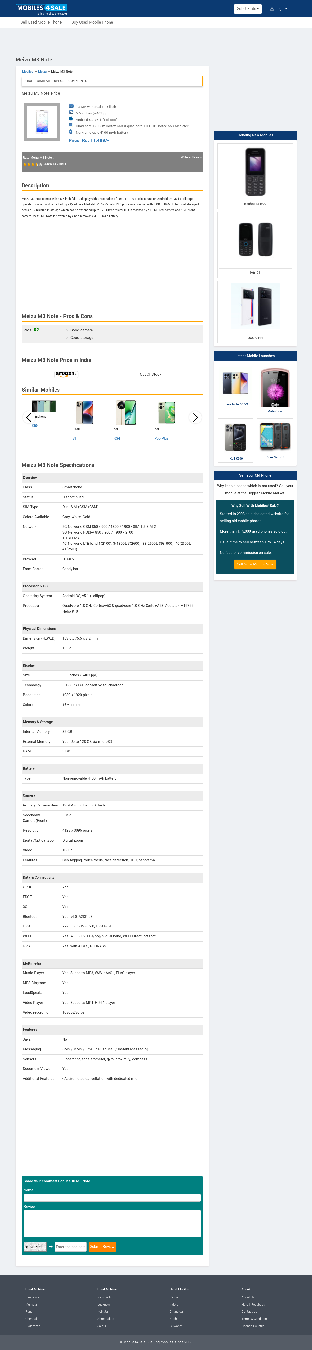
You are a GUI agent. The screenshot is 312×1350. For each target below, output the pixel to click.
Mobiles (27, 71)
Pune (29, 1312)
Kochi (174, 1319)
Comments (77, 81)
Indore (174, 1304)
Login (278, 8)
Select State (248, 8)
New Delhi (104, 1297)
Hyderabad (32, 1326)
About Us (248, 1297)
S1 (75, 438)
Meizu (42, 71)
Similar (43, 81)
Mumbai (31, 1304)
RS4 (116, 438)
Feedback (258, 1304)
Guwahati (176, 1326)
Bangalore (32, 1297)
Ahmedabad (105, 1319)
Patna (174, 1297)
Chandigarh (177, 1312)
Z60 (35, 425)
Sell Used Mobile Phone (41, 22)
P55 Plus (161, 438)
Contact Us (249, 1312)
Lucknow (103, 1304)
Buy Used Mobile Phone (92, 22)
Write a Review (191, 157)
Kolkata (102, 1312)
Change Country (253, 1326)
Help (245, 1304)
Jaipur (101, 1326)
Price (28, 81)
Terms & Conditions (255, 1319)
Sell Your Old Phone (255, 475)
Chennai (31, 1319)
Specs (59, 81)
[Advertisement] (156, 41)
